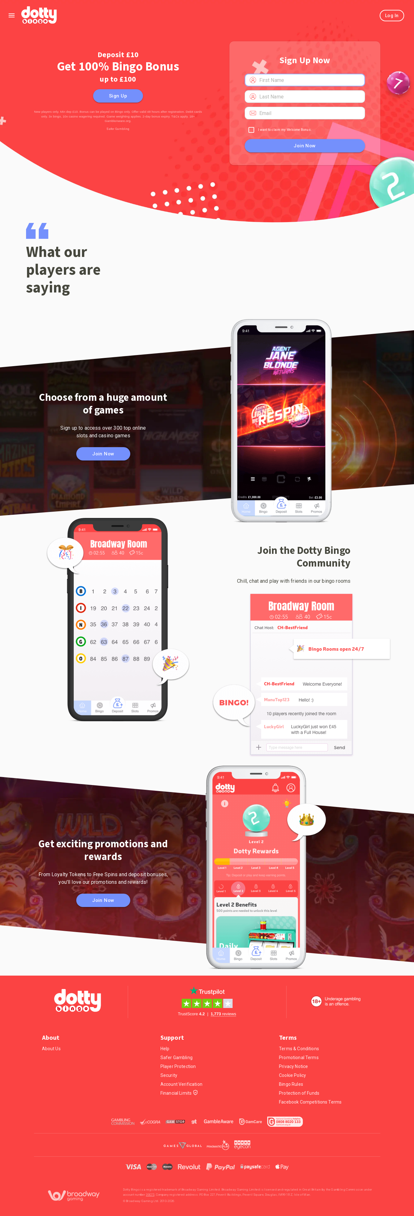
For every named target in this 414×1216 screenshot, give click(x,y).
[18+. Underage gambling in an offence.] (336, 1001)
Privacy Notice (293, 1066)
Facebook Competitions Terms (310, 1102)
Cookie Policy (292, 1075)
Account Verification (181, 1084)
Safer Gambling (117, 129)
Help (165, 1048)
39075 (150, 1194)
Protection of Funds (299, 1093)
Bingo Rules (291, 1084)
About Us (51, 1048)
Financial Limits (179, 1093)
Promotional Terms (299, 1057)
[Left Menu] (12, 15)
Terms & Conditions (299, 1048)
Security (168, 1075)
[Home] (39, 15)
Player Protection (178, 1066)
